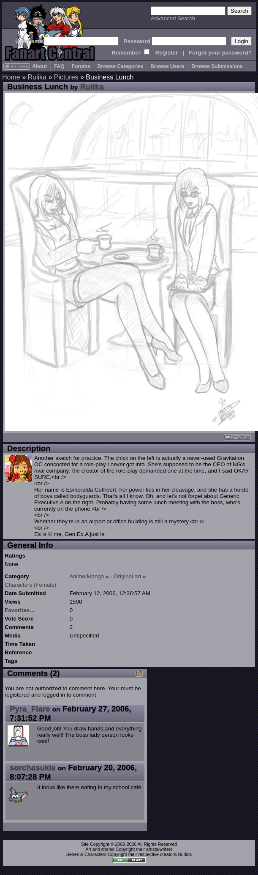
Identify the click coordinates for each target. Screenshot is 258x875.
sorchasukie (33, 767)
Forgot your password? (220, 52)
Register (166, 52)
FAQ (59, 66)
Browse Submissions (216, 66)
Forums (81, 66)
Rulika (36, 77)
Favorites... (19, 610)
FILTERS (17, 66)
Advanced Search (173, 18)
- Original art (125, 576)
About (39, 66)
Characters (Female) (30, 585)
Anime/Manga (86, 576)
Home (11, 77)
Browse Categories (121, 66)
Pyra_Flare (30, 708)
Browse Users (167, 66)
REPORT (237, 437)
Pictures (66, 77)
